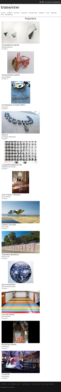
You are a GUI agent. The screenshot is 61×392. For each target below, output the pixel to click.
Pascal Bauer (5, 346)
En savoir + (5, 49)
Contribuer (26, 384)
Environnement (8, 284)
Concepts (24, 13)
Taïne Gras (5, 107)
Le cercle (5, 374)
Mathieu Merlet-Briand (8, 286)
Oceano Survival (9, 224)
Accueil (3, 13)
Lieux (47, 13)
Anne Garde (5, 227)
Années (9, 13)
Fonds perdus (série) (10, 75)
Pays (2, 14)
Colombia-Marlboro (10, 254)
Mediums (54, 13)
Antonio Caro (6, 256)
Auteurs (4, 384)
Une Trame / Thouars (11, 194)
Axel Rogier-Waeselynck (9, 137)
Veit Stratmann (6, 197)
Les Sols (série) (8, 314)
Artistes (16, 13)
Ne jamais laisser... (10, 344)
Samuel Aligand (6, 77)
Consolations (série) (10, 45)
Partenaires (35, 384)
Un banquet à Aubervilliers (13, 104)
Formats (41, 13)
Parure (5, 134)
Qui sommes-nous (14, 384)
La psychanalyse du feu (12, 164)
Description (33, 13)
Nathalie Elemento (7, 47)
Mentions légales (47, 384)
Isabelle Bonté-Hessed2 (9, 167)
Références (9, 14)
